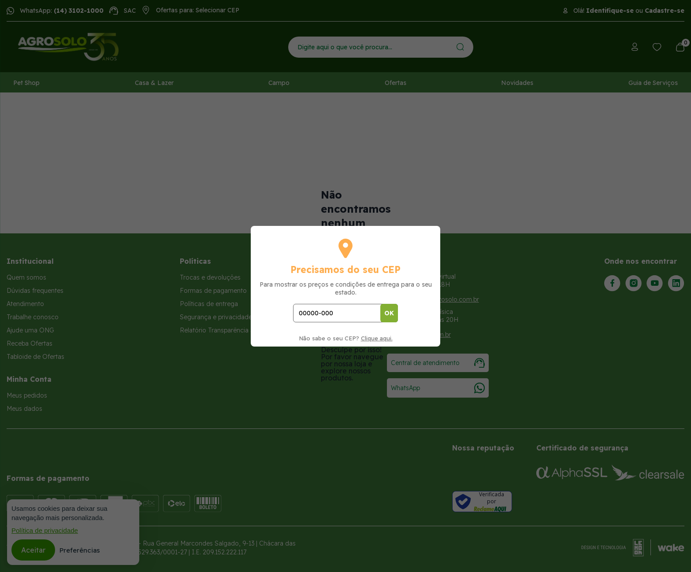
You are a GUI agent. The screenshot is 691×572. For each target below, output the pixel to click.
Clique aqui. (377, 338)
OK (389, 313)
